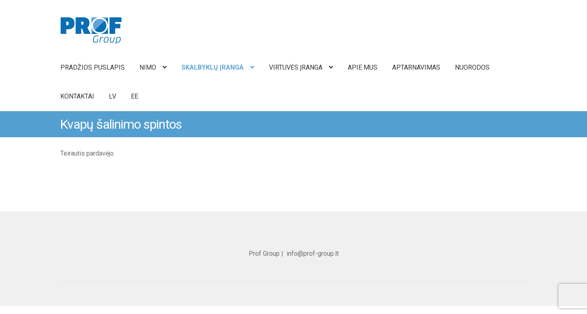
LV (112, 96)
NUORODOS (472, 67)
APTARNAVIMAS (416, 67)
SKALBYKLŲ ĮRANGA (212, 67)
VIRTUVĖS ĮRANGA (295, 67)
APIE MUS (362, 67)
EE (134, 96)
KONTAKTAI (77, 96)
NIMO (147, 67)
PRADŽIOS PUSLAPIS (92, 67)
